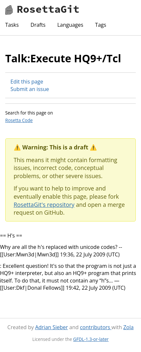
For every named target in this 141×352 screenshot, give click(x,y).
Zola (128, 327)
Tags (100, 24)
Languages (70, 24)
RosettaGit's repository (44, 204)
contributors (96, 327)
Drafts (38, 24)
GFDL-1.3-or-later (91, 339)
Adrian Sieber (51, 327)
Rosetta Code (19, 120)
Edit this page (26, 81)
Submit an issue (29, 89)
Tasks (12, 24)
